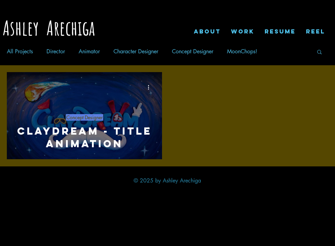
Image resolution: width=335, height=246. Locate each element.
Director (55, 51)
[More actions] (151, 87)
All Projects (20, 51)
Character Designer (135, 51)
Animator (89, 51)
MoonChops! (242, 51)
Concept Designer (192, 51)
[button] (319, 52)
